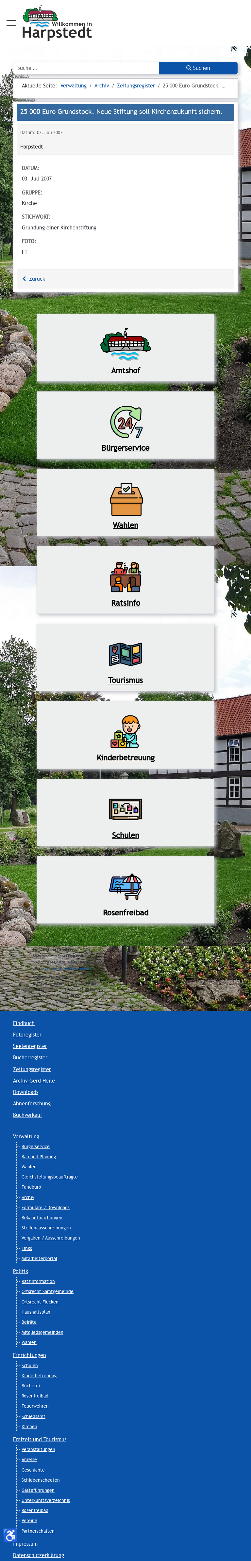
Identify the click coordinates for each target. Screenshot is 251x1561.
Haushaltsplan (36, 1312)
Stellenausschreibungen (46, 1228)
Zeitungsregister (32, 1069)
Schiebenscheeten (41, 1480)
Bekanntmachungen (42, 1218)
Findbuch (24, 1023)
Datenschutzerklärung (38, 1555)
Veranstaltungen (38, 1449)
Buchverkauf (27, 1115)
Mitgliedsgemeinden (42, 1332)
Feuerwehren (35, 1406)
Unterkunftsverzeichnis (46, 1500)
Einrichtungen (29, 1355)
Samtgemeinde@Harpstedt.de (68, 968)
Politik (20, 1271)
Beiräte (29, 1322)
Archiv (28, 1197)
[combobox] (86, 68)
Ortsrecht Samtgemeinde (48, 1291)
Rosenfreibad (35, 1396)
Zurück (32, 278)
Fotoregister (27, 1034)
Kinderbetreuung (39, 1376)
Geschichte (33, 1470)
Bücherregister (30, 1057)
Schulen (30, 1365)
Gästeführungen (38, 1490)
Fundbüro (31, 1187)
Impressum (25, 1543)
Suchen (198, 68)
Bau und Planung (39, 1157)
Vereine (29, 1520)
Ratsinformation (38, 1281)
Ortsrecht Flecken (40, 1302)
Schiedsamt (33, 1416)
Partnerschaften (38, 1531)
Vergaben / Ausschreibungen (51, 1238)
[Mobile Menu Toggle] (11, 23)
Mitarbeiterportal (39, 1258)
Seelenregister (30, 1046)
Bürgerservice (36, 1146)
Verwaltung (26, 1136)
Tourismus (125, 680)
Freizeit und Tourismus (39, 1439)
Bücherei (31, 1386)
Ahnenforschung (32, 1103)
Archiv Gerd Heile (34, 1080)
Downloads (25, 1092)
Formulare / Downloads (46, 1207)
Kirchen (29, 1426)
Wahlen (29, 1167)
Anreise (29, 1459)
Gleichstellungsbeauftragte (50, 1177)
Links (27, 1248)
